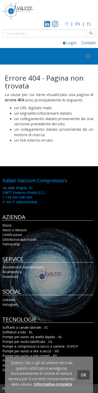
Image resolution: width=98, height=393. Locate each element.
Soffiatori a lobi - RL (17, 332)
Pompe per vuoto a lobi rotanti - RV (29, 356)
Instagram (10, 304)
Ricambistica (12, 272)
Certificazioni (12, 234)
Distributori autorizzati (19, 239)
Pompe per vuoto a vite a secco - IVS (30, 351)
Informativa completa (53, 384)
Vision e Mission (14, 230)
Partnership (11, 244)
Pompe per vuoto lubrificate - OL (27, 341)
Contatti (88, 42)
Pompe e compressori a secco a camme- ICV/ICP (40, 346)
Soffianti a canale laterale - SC (25, 327)
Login (69, 42)
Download (10, 276)
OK (83, 374)
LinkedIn (8, 299)
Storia (6, 225)
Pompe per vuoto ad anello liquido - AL (32, 337)
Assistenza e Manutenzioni (22, 267)
